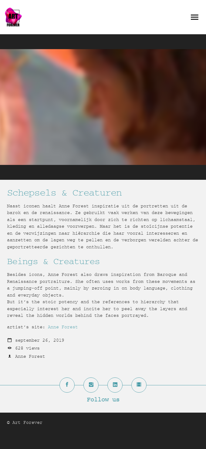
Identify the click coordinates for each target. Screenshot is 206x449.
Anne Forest (63, 327)
